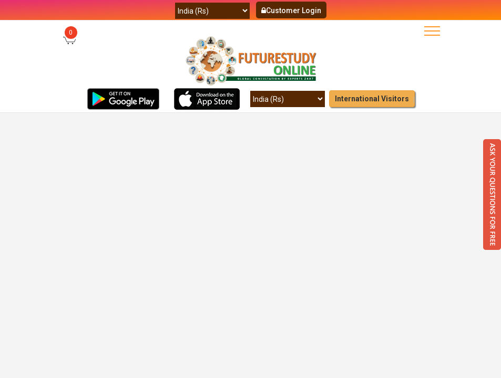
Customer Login (291, 10)
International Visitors (372, 98)
